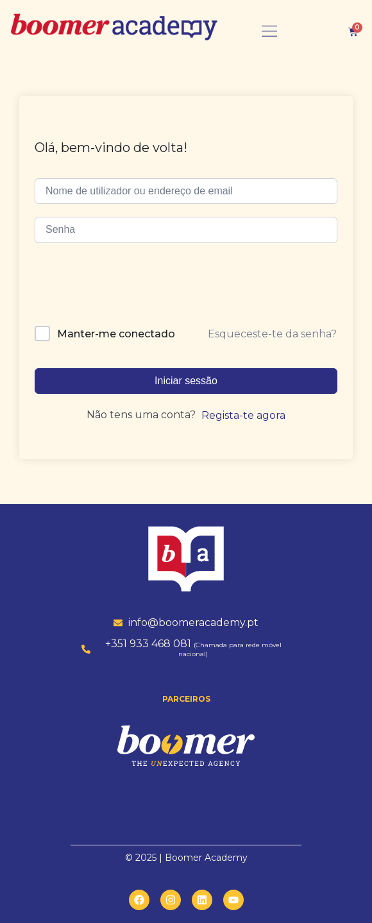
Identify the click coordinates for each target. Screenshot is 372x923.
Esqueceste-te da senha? (272, 334)
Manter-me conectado (116, 334)
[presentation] (122, 289)
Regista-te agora (243, 415)
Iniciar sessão (186, 380)
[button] (269, 31)
